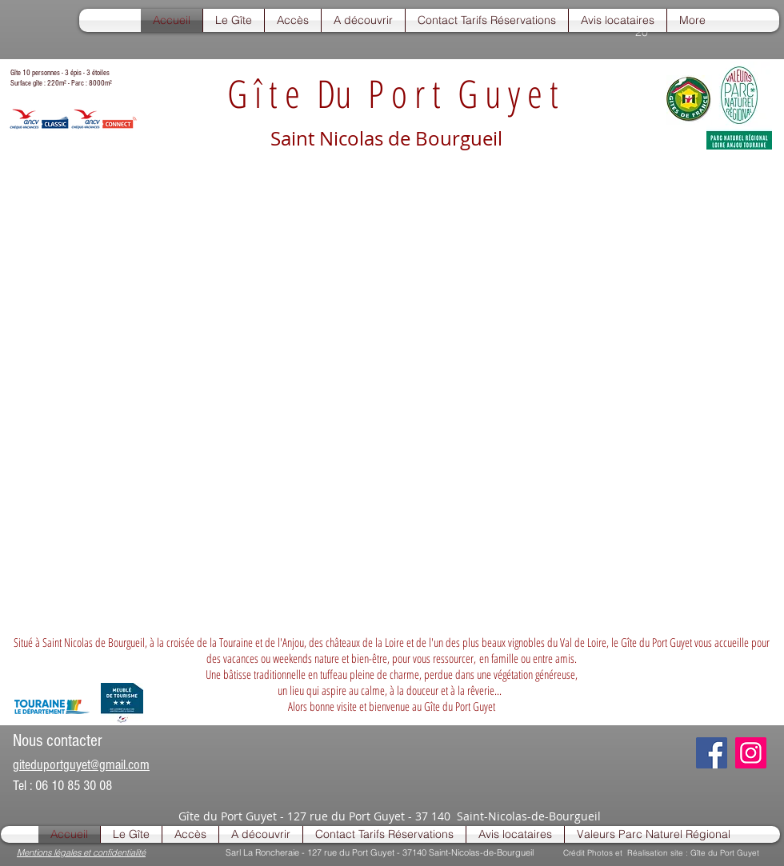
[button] (233, 20)
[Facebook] (711, 752)
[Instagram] (750, 752)
